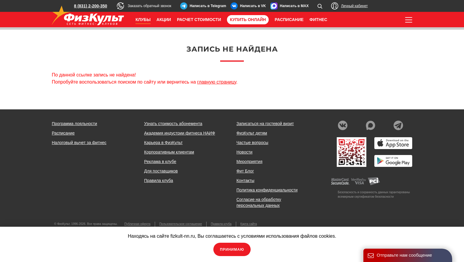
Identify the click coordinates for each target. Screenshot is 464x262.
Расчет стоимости (199, 19)
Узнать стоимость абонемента (173, 123)
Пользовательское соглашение (180, 224)
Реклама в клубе (160, 161)
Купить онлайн (248, 19)
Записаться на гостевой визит (265, 123)
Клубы (143, 19)
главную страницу (216, 81)
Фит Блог (245, 171)
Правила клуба (158, 180)
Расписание (289, 19)
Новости (244, 152)
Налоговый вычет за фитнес (79, 142)
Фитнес (318, 19)
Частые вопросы (252, 142)
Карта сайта (248, 224)
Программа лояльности (74, 123)
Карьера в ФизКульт (163, 142)
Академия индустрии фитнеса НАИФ (179, 133)
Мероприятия (249, 161)
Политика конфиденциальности (267, 190)
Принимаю (232, 249)
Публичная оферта (137, 224)
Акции (164, 19)
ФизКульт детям (251, 133)
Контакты (245, 180)
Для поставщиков (161, 171)
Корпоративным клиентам (169, 152)
